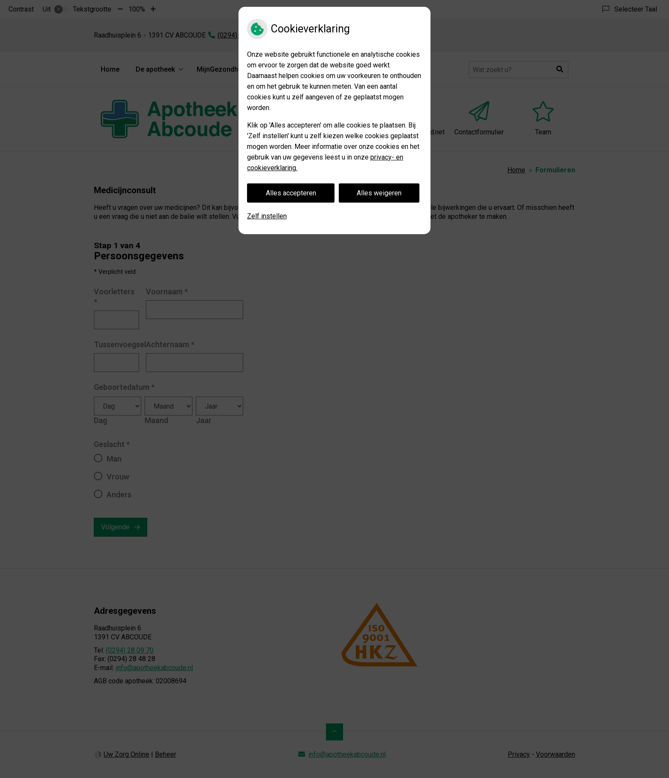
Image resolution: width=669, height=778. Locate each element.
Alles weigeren (379, 193)
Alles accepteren (291, 193)
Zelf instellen (267, 216)
